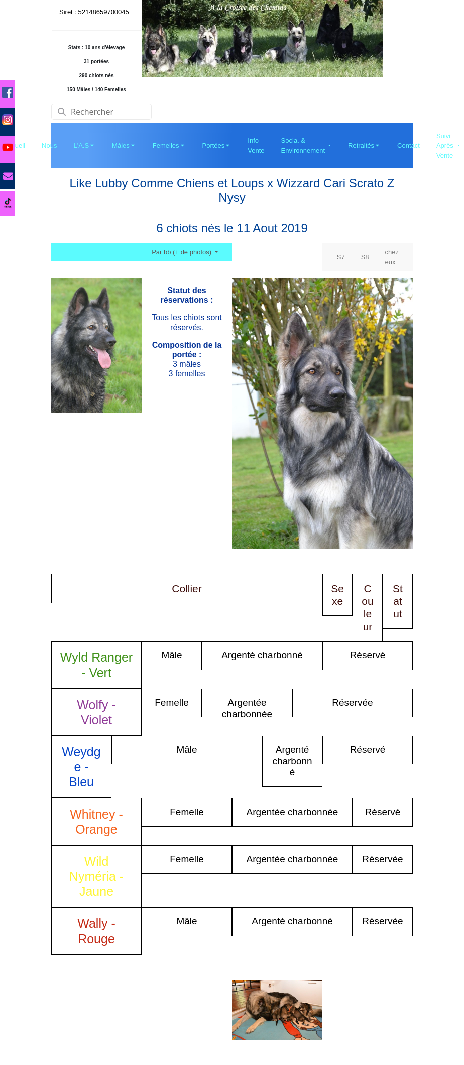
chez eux (392, 257)
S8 (365, 257)
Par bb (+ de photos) (182, 252)
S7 (341, 257)
